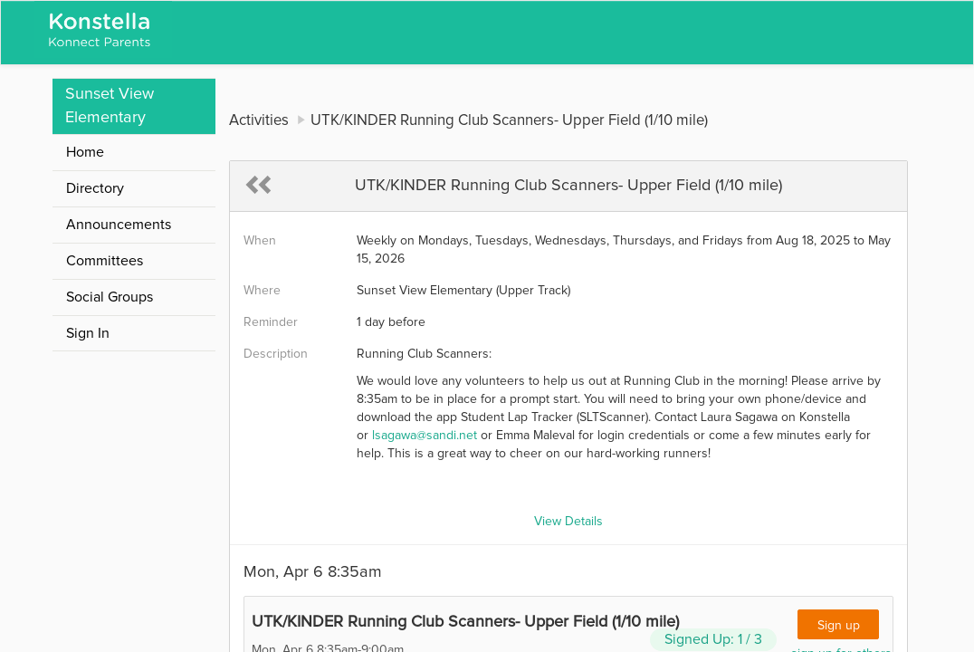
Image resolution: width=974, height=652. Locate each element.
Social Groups (109, 297)
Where (262, 290)
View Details (568, 521)
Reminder (271, 322)
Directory (95, 188)
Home (85, 152)
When (260, 241)
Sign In (88, 333)
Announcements (118, 224)
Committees (104, 261)
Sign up (838, 625)
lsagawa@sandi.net (424, 435)
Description (276, 354)
